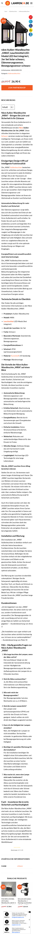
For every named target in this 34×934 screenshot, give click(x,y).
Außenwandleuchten (24, 11)
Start (6, 11)
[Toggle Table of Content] (11, 107)
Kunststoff (15, 356)
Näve (21, 128)
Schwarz (4, 136)
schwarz (20, 866)
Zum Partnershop (17, 88)
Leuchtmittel (8, 321)
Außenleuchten (13, 11)
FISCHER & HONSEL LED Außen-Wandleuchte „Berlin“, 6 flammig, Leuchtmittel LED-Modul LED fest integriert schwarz (8, 903)
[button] (2, 3)
